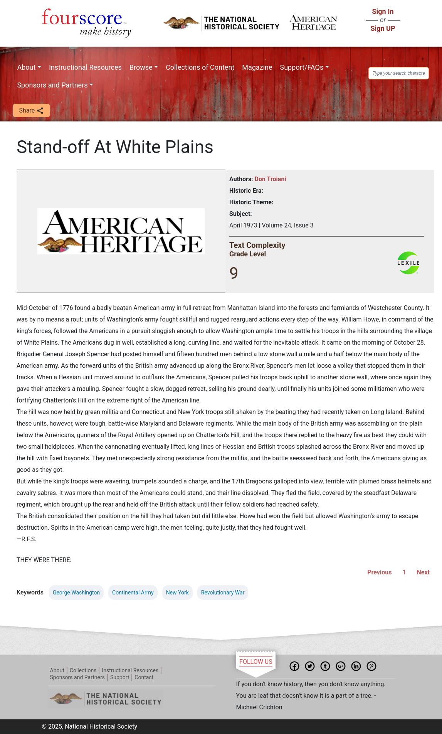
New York (177, 592)
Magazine (257, 67)
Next (423, 572)
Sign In (382, 11)
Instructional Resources (85, 67)
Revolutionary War (223, 592)
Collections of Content (200, 67)
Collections (83, 670)
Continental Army (133, 592)
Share (31, 111)
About (26, 67)
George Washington (76, 592)
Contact (143, 677)
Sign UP (382, 28)
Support (119, 677)
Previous (379, 572)
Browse (141, 67)
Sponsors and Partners (52, 85)
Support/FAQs (301, 67)
